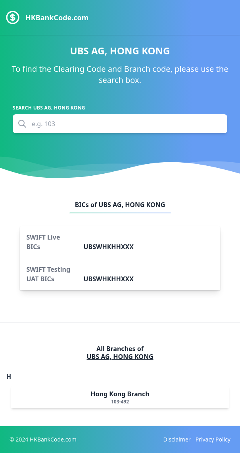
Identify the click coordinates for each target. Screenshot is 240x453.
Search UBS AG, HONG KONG (49, 108)
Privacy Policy (213, 439)
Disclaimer (177, 439)
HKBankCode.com (56, 17)
